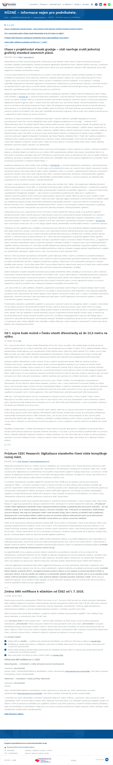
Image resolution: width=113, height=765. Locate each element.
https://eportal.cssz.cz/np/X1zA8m (79, 671)
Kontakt (86, 4)
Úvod (6, 17)
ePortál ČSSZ (96, 641)
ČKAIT (21, 57)
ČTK (20, 341)
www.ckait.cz (30, 57)
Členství (43, 4)
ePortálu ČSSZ (59, 655)
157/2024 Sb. (24, 97)
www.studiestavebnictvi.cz (42, 461)
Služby (77, 4)
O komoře (33, 4)
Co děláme (66, 4)
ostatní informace (44, 17)
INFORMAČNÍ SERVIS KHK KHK (23, 17)
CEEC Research (24, 461)
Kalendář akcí (55, 4)
